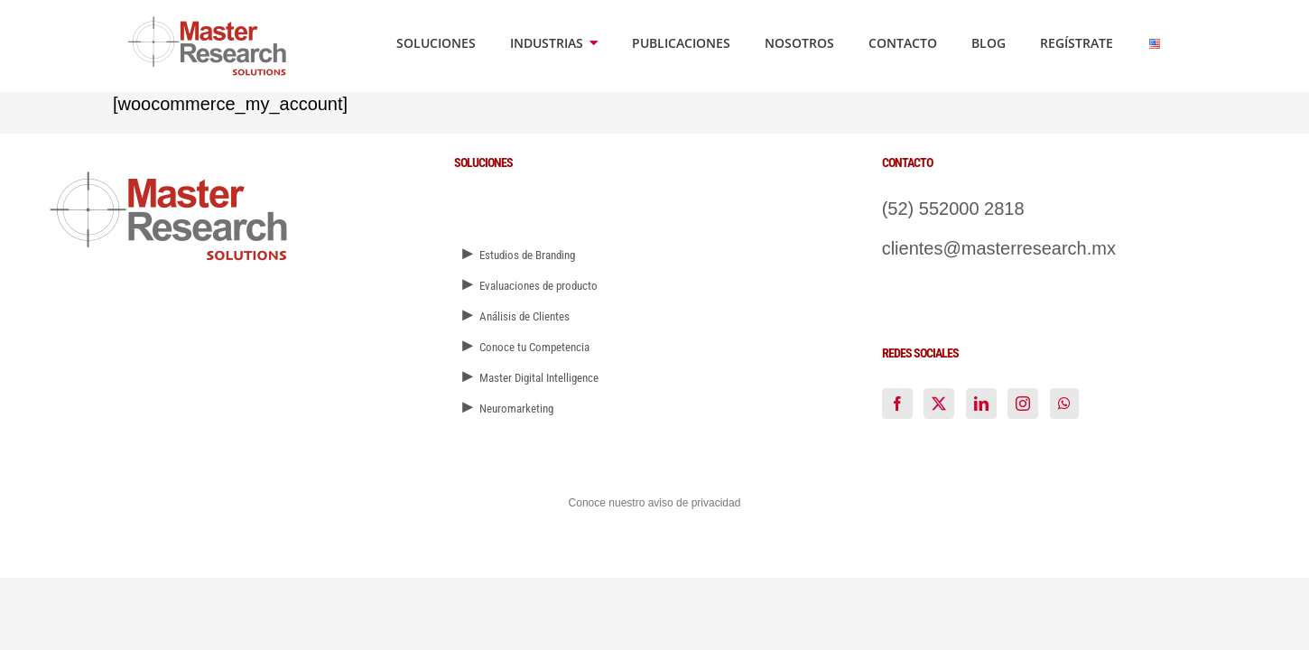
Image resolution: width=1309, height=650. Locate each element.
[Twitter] (939, 403)
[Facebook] (897, 403)
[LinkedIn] (981, 403)
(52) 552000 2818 (953, 208)
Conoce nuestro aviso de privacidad (655, 503)
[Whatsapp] (1064, 403)
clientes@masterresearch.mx (999, 248)
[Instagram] (1022, 403)
